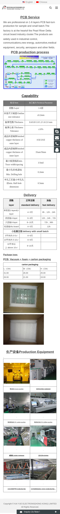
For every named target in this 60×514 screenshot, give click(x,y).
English (28, 2)
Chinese (41, 2)
